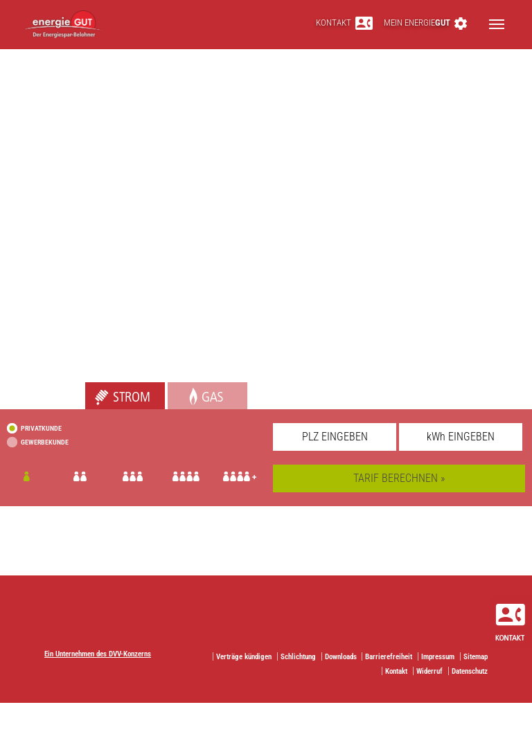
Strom (98, 389)
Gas (176, 389)
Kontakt (344, 22)
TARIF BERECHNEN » (399, 478)
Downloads (341, 656)
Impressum (437, 656)
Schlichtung (298, 656)
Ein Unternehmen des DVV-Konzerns (97, 654)
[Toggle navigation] (496, 24)
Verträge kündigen (244, 656)
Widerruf (429, 671)
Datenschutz (470, 671)
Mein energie (425, 22)
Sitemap (475, 656)
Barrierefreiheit (388, 656)
